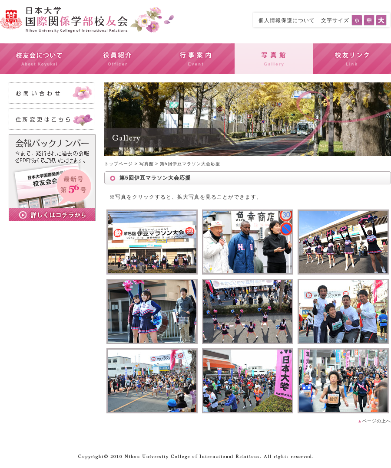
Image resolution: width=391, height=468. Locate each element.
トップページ (118, 163)
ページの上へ (374, 421)
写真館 (146, 163)
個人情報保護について (286, 20)
